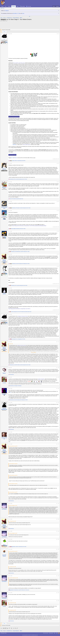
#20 (58, 531)
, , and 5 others (19, 285)
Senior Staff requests (26, 144)
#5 (58, 210)
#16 (58, 432)
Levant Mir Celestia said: (13, 577)
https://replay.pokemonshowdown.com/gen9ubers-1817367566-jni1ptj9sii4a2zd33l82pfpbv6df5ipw (29, 225)
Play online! (23, 6)
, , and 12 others (18, 179)
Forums (13, 6)
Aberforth (14, 144)
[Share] (57, 33)
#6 (58, 231)
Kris (12, 157)
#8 (58, 266)
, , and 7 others (18, 228)
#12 (58, 367)
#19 (58, 519)
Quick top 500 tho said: (12, 446)
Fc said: (10, 343)
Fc (10, 392)
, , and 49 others (18, 160)
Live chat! (29, 6)
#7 (58, 254)
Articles (9, 6)
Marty (16, 157)
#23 (58, 575)
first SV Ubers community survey (19, 62)
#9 (58, 288)
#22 (58, 549)
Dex (5, 6)
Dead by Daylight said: (12, 505)
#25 (58, 600)
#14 (58, 388)
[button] (4, 8)
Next (4, 31)
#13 (58, 377)
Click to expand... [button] (33, 352)
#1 (58, 33)
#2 (58, 163)
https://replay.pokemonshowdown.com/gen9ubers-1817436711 (19, 308)
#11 (58, 341)
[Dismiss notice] (58, 10)
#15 (58, 402)
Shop (17, 6)
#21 (58, 539)
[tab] (29, 16)
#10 (58, 314)
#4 (58, 201)
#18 (58, 503)
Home (2, 6)
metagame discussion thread (23, 316)
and (16, 198)
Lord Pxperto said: (12, 521)
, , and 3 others (21, 263)
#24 (58, 592)
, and (21, 311)
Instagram (6, 10)
